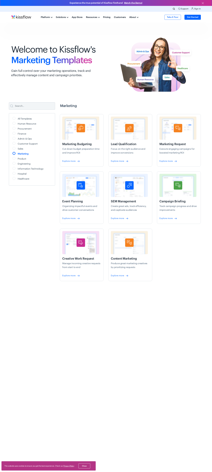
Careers (169, 405)
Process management (60, 393)
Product (20, 158)
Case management (59, 399)
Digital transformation (60, 424)
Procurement (23, 128)
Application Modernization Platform (66, 431)
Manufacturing (95, 405)
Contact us (171, 437)
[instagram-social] (184, 467)
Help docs (131, 443)
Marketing (21, 153)
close (84, 466)
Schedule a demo (19, 436)
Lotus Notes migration (60, 437)
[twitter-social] (172, 467)
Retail (91, 412)
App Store (77, 17)
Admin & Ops (23, 138)
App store (15, 443)
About (133, 17)
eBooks (130, 399)
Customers (120, 17)
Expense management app (101, 436)
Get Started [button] (192, 17)
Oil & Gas (92, 386)
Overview (15, 386)
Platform (47, 17)
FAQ (129, 418)
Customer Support (26, 143)
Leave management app (99, 430)
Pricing (106, 17)
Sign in (196, 8)
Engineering (22, 163)
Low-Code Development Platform (27, 399)
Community (132, 455)
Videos (130, 405)
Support (15, 449)
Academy (131, 449)
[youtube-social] (196, 467)
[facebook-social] (191, 467)
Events (130, 393)
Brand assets (172, 431)
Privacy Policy (68, 466)
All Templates (23, 118)
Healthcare (22, 178)
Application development (62, 386)
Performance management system (104, 443)
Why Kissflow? (18, 393)
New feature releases (20, 412)
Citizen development (59, 418)
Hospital (20, 173)
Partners (169, 399)
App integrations (135, 412)
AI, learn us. (109, 468)
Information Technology (29, 168)
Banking (92, 393)
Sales (19, 148)
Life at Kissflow (173, 412)
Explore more (71, 161)
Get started (162, 330)
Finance (20, 133)
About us (170, 386)
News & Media (172, 424)
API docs (131, 436)
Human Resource (25, 123)
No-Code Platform (19, 405)
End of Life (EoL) (95, 468)
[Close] (202, 3)
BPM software (56, 405)
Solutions (62, 17)
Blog (129, 386)
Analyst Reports (173, 418)
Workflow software (58, 412)
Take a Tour (172, 17)
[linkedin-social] (178, 467)
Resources (93, 17)
